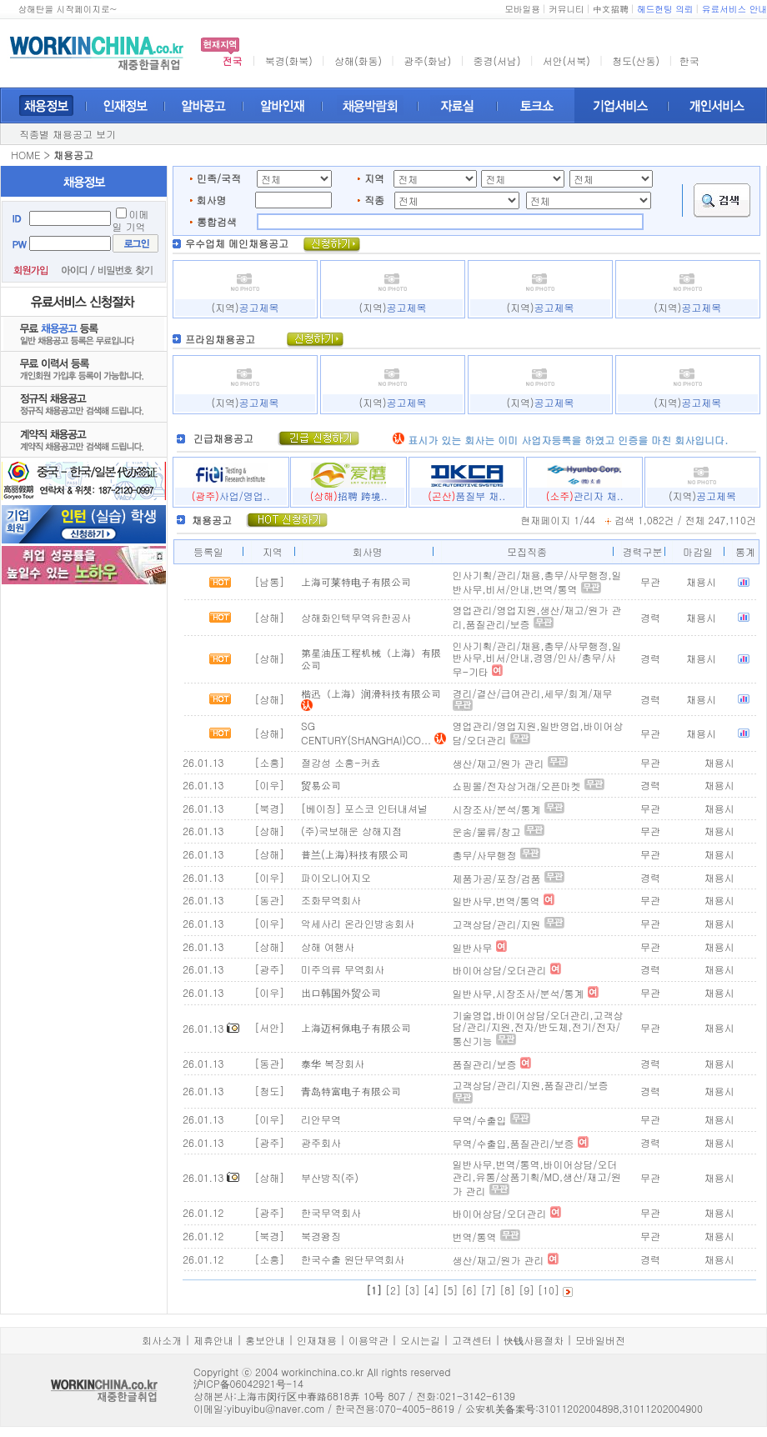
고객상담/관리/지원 (497, 924)
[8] (507, 1290)
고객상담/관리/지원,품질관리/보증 (531, 1085)
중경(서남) (497, 60)
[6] (470, 1290)
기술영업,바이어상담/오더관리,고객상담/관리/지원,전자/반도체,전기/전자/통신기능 (538, 1028)
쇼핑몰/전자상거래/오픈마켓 (517, 786)
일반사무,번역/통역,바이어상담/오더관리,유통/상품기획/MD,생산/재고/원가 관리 (537, 1177)
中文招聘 (611, 9)
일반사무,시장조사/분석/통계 (518, 993)
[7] (488, 1290)
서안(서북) (566, 60)
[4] (431, 1290)
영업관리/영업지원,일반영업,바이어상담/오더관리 (538, 732)
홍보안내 (265, 1340)
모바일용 (522, 9)
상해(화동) (358, 60)
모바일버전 (600, 1340)
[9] (526, 1290)
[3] (412, 1290)
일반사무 (473, 947)
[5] (451, 1290)
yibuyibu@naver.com (275, 1408)
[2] (393, 1290)
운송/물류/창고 (487, 831)
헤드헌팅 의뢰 (665, 9)
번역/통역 (475, 1236)
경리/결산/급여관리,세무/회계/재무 (533, 693)
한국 (689, 60)
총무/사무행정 (485, 855)
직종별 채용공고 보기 (67, 134)
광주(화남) (427, 60)
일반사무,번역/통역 (496, 901)
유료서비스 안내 (734, 9)
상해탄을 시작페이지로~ (67, 9)
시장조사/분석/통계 (497, 809)
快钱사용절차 (534, 1340)
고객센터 (472, 1340)
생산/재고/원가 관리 (498, 763)
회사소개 (162, 1340)
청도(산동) (635, 60)
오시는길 (420, 1340)
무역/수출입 (480, 1120)
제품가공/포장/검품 (497, 878)
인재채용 (317, 1340)
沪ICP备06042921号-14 (248, 1383)
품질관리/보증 (485, 1064)
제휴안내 (213, 1340)
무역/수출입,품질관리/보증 (513, 1143)
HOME (25, 155)
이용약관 (368, 1340)
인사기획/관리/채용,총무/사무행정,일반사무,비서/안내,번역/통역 (537, 582)
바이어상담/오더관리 (500, 970)
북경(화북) (289, 60)
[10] (548, 1290)
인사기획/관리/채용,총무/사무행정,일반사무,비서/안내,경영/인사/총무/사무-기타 (537, 658)
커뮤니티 (566, 9)
